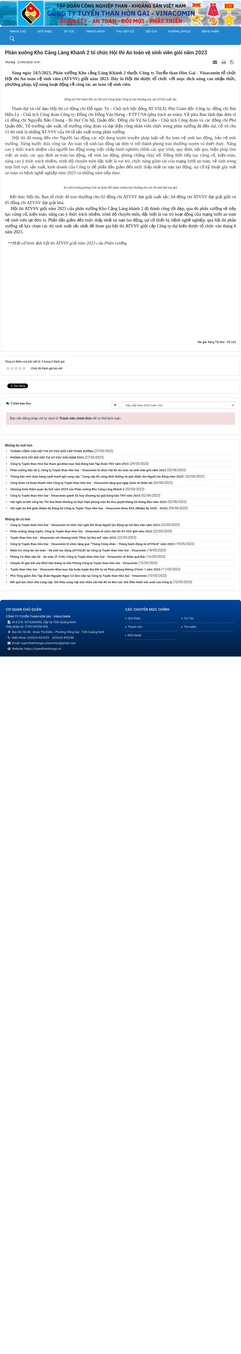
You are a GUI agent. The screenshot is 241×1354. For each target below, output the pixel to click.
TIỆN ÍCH (151, 31)
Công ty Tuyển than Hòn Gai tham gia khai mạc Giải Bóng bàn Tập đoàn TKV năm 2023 (69, 1162)
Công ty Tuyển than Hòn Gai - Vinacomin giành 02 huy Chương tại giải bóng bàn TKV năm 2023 (75, 1194)
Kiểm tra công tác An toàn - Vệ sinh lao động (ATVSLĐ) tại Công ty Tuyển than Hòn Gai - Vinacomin (78, 1249)
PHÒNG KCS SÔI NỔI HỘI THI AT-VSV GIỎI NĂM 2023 (47, 1156)
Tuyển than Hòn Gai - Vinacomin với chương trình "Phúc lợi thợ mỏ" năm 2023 (63, 1236)
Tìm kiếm (190, 1325)
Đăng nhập (210, 31)
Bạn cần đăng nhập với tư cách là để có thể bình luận (65, 1117)
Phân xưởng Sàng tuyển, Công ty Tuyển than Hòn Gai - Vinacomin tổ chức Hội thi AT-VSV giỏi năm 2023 (81, 1230)
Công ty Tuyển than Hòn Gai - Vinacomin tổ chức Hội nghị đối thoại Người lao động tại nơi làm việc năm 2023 (85, 1224)
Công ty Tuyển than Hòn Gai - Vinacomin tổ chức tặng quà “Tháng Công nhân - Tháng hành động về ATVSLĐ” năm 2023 (92, 1242)
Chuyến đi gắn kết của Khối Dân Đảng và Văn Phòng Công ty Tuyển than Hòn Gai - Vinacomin (73, 1261)
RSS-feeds (134, 1334)
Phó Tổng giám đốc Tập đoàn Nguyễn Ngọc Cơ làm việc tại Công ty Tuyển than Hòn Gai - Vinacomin (78, 1274)
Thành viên (135, 1325)
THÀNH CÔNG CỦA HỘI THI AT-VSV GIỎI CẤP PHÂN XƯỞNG (51, 1150)
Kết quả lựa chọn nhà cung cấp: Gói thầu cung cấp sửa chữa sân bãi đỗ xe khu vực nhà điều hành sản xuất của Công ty (91, 1281)
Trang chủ (17, 31)
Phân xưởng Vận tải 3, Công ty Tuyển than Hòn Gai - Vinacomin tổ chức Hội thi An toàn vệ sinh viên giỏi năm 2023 (88, 1169)
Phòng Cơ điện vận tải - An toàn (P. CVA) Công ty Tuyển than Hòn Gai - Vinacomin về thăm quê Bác (77, 1255)
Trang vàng (95, 31)
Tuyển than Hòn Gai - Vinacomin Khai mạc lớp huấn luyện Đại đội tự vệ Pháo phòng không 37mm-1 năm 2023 (85, 1268)
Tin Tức (69, 31)
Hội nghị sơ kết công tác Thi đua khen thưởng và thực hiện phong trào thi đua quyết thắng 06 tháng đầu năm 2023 (88, 1201)
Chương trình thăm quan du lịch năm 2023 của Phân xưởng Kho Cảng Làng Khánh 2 (67, 1188)
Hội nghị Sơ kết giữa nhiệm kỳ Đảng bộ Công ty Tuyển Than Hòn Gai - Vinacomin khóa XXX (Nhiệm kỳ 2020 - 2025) (89, 1207)
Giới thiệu (44, 31)
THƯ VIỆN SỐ (125, 31)
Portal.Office (179, 31)
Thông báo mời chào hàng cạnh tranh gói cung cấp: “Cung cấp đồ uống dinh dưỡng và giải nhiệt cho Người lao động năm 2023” (97, 1175)
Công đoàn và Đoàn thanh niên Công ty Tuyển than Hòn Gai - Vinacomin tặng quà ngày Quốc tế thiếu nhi (81, 1182)
